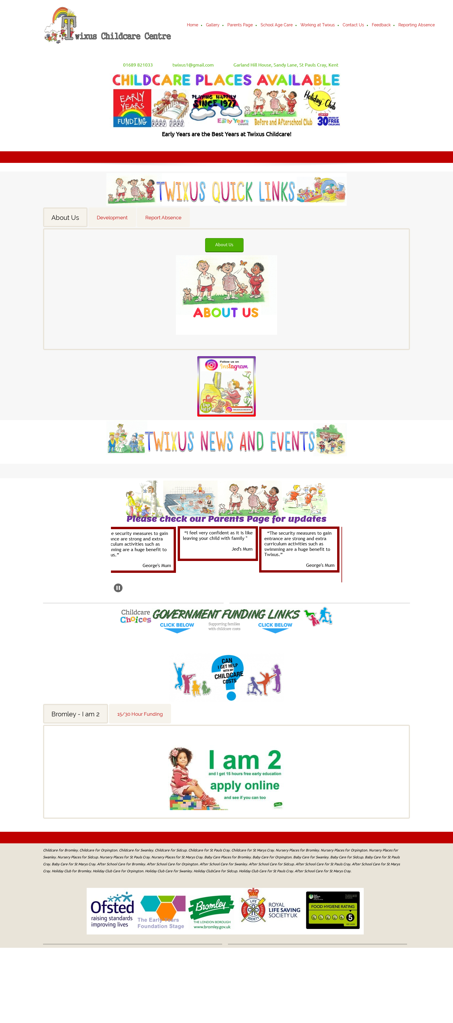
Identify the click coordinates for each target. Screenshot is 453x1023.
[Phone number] (134, 65)
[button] (144, 550)
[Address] (282, 65)
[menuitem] (192, 25)
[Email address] (189, 65)
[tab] (65, 217)
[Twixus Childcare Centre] (107, 25)
